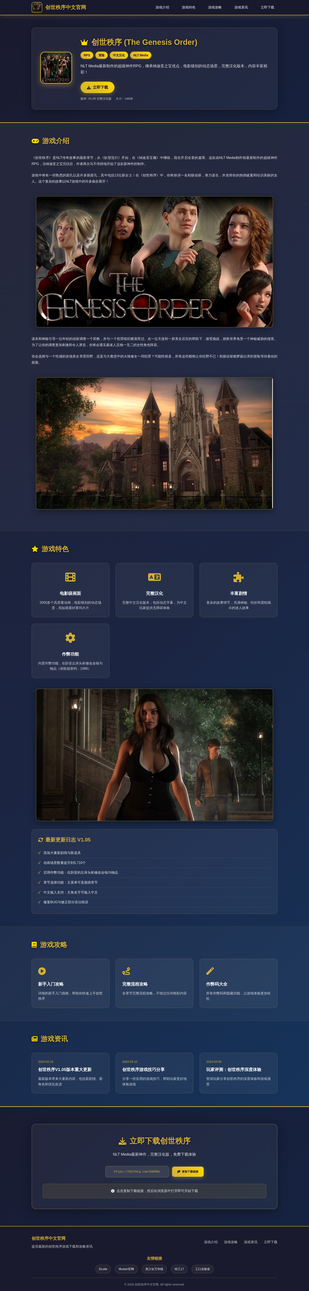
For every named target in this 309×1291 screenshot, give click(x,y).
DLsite (103, 1269)
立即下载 (267, 7)
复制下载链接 (187, 1171)
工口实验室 (202, 1269)
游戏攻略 (215, 7)
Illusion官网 (126, 1269)
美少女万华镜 (154, 1269)
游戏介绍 (162, 7)
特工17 (179, 1269)
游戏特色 (188, 7)
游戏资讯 (241, 7)
